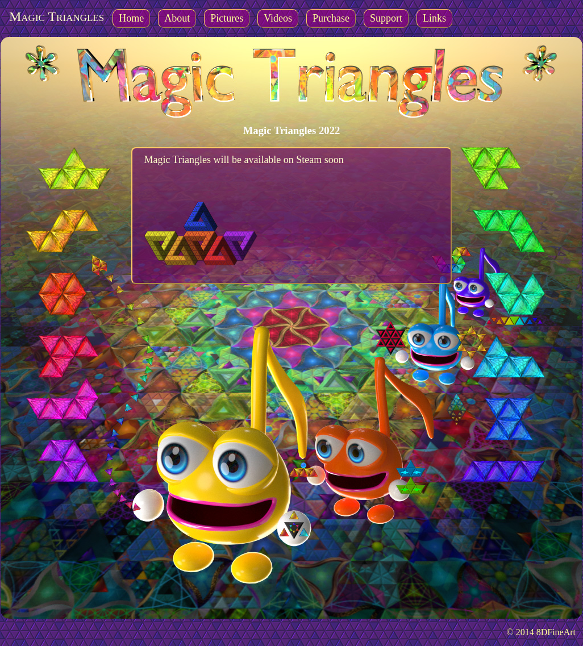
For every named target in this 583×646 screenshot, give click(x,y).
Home (131, 18)
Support (386, 18)
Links (434, 18)
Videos (278, 18)
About (177, 18)
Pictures (226, 18)
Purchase (331, 18)
